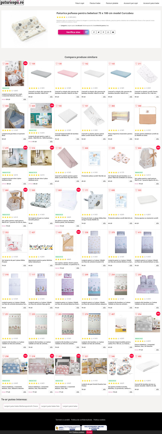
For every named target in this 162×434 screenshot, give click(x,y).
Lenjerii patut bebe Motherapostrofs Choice (21, 406)
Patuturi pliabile (112, 3)
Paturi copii (79, 3)
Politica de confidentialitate (81, 420)
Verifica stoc (77, 32)
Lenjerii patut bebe (70, 406)
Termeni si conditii (63, 420)
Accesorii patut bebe (151, 3)
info (24, 99)
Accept (89, 432)
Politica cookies (99, 420)
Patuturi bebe (95, 3)
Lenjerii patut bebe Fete (50, 406)
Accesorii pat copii (131, 3)
